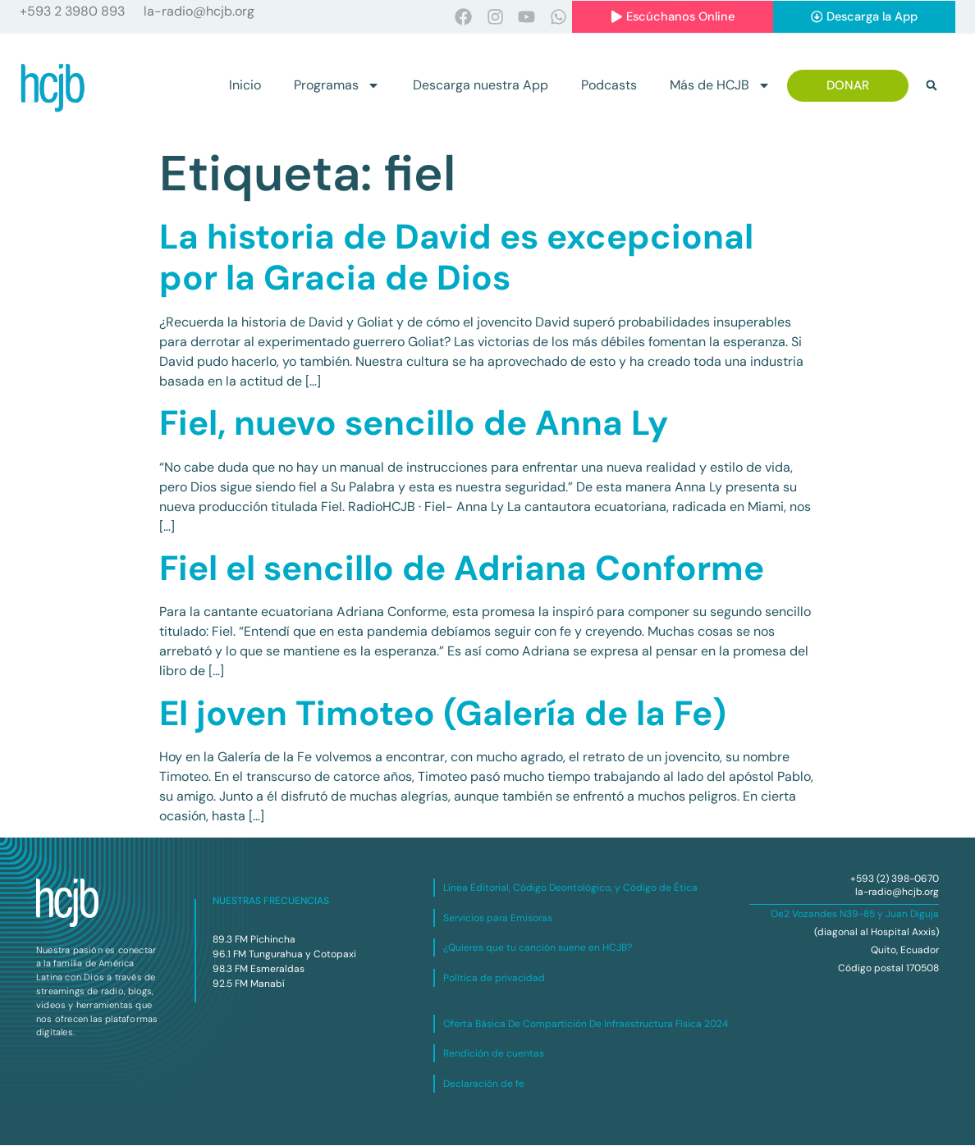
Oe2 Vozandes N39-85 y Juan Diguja (855, 914)
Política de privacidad (494, 977)
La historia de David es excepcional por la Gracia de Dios (456, 257)
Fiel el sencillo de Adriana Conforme (461, 568)
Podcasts (609, 85)
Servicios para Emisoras (497, 918)
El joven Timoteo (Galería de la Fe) (442, 713)
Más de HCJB (720, 86)
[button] (931, 86)
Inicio (245, 85)
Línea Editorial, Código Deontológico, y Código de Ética (570, 888)
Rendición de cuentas (493, 1054)
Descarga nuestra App (480, 85)
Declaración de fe (483, 1083)
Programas (337, 86)
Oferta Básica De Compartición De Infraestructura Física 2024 (585, 1023)
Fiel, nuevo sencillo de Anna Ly (413, 422)
